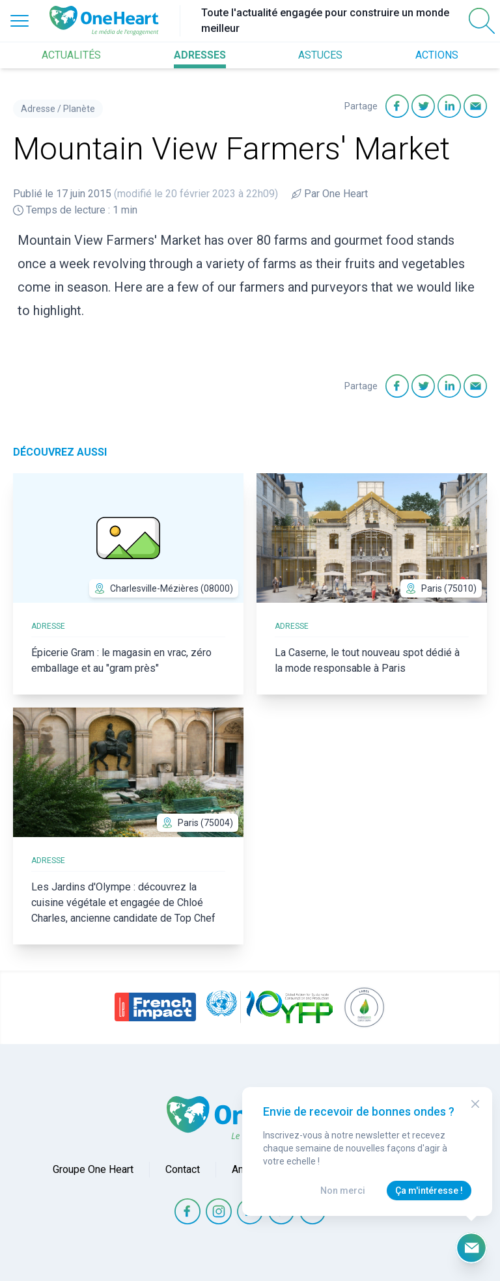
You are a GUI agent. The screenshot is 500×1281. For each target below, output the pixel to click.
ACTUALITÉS (71, 55)
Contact (182, 1169)
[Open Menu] (19, 20)
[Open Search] (482, 21)
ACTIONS (436, 55)
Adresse (38, 108)
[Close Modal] (475, 1104)
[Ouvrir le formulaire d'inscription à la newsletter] (471, 1247)
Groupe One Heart (93, 1169)
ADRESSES (200, 55)
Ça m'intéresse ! (429, 1190)
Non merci (342, 1190)
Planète (79, 108)
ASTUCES (320, 55)
